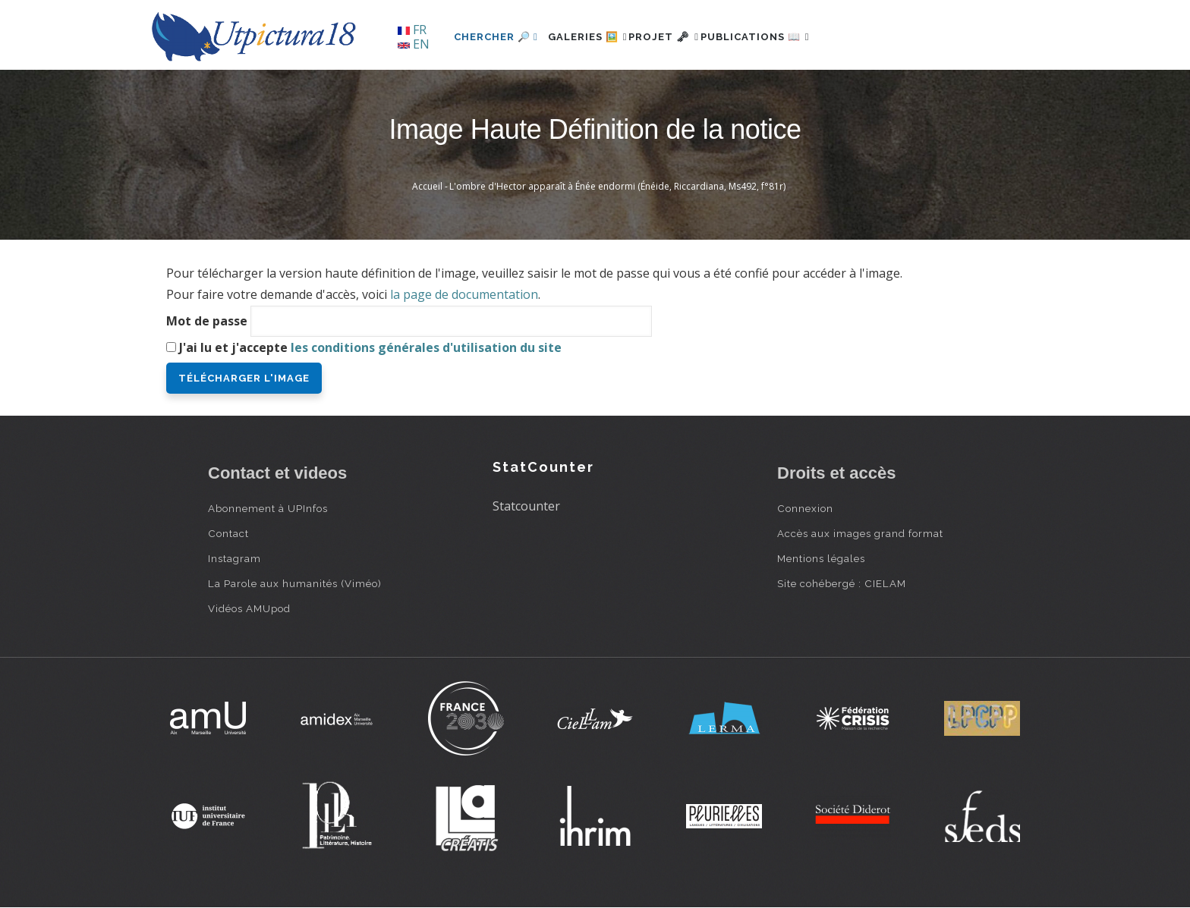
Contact (228, 533)
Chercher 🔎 (496, 36)
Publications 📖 (797, 36)
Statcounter (526, 506)
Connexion (805, 508)
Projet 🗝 (689, 36)
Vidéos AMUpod (249, 608)
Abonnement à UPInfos (268, 508)
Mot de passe (206, 321)
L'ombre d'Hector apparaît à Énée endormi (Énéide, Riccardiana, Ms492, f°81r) (617, 186)
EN (414, 44)
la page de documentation (464, 294)
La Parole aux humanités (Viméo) (295, 583)
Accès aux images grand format (860, 533)
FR (412, 29)
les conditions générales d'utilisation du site (426, 347)
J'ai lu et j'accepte (370, 347)
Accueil (427, 186)
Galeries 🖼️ (596, 36)
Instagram (234, 558)
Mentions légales (821, 558)
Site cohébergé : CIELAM (841, 583)
